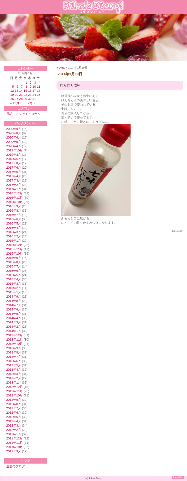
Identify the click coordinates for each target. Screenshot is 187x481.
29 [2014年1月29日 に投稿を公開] (25, 99)
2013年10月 (14, 344)
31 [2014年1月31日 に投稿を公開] (34, 99)
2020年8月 (13, 133)
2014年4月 (13, 318)
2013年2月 (13, 378)
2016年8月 (13, 210)
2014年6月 (13, 309)
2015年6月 (13, 271)
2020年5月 (13, 142)
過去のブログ (15, 466)
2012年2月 (13, 430)
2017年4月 (13, 176)
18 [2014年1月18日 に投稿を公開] (38, 90)
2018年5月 (13, 159)
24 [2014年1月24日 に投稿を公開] (34, 94)
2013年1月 (13, 382)
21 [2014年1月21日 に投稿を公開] (20, 94)
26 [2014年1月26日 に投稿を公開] (12, 99)
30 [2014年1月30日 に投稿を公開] (29, 99)
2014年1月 (13, 331)
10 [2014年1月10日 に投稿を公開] (34, 86)
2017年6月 (13, 167)
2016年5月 (13, 223)
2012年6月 (13, 412)
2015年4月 (13, 279)
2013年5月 (13, 365)
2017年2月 (13, 185)
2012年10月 (14, 395)
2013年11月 (14, 339)
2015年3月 (13, 283)
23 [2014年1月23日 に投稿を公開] (29, 94)
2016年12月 (14, 193)
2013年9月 (13, 348)
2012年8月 (13, 404)
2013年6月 (13, 361)
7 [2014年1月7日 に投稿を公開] (22, 86)
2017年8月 (13, 163)
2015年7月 (13, 266)
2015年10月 (14, 253)
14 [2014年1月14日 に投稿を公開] (20, 90)
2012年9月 (13, 399)
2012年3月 (13, 425)
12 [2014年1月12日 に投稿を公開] (12, 90)
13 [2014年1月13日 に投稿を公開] (16, 90)
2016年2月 (13, 236)
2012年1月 (13, 434)
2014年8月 (13, 301)
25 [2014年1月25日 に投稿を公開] (38, 94)
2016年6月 (13, 219)
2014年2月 (13, 326)
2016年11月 (14, 197)
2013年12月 (14, 335)
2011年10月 (14, 447)
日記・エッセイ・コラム (23, 114)
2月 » (31, 103)
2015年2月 (13, 288)
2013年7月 (13, 356)
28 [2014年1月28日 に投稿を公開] (20, 99)
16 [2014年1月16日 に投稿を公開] (29, 90)
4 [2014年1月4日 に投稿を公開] (39, 82)
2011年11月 (14, 442)
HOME (60, 67)
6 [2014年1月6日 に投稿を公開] (17, 86)
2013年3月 (13, 374)
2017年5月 (13, 172)
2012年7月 (13, 408)
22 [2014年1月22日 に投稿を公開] (25, 94)
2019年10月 (14, 150)
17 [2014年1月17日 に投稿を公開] (34, 90)
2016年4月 (13, 228)
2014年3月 (13, 322)
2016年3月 (13, 232)
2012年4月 (13, 421)
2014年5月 (13, 313)
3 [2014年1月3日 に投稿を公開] (35, 82)
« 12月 (14, 103)
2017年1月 (13, 189)
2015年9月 (13, 258)
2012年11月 (14, 391)
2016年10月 (14, 202)
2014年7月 (13, 305)
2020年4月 (13, 146)
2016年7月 (13, 215)
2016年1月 (13, 240)
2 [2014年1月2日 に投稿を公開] (30, 82)
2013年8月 (13, 352)
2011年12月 (14, 438)
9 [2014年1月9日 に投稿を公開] (30, 86)
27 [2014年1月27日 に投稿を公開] (16, 99)
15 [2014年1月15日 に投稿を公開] (25, 90)
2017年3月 (13, 180)
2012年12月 (14, 387)
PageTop (178, 477)
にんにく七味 (70, 85)
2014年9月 (13, 296)
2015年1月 (13, 292)
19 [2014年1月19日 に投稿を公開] (12, 94)
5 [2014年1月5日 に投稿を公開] (13, 86)
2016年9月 (13, 206)
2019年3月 (13, 154)
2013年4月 (13, 369)
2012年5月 (13, 417)
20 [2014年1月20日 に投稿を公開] (16, 94)
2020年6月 (13, 137)
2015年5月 (13, 275)
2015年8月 (13, 262)
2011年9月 (13, 451)
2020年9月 (13, 129)
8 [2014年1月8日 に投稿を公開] (26, 86)
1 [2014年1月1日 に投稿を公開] (26, 82)
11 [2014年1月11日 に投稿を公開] (38, 86)
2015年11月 (14, 249)
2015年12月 (14, 245)
